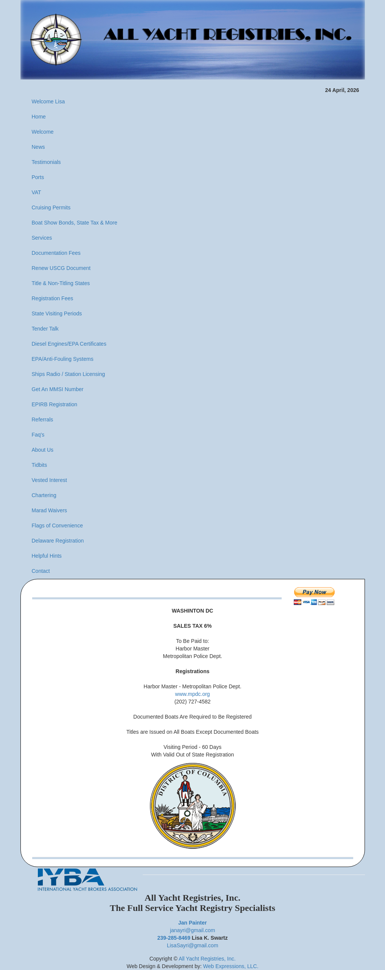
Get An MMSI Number (58, 389)
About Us (43, 450)
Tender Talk (45, 329)
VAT (36, 192)
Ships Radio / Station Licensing (68, 374)
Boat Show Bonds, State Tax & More (74, 223)
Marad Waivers (49, 510)
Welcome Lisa (48, 101)
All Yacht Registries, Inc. (207, 959)
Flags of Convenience (57, 525)
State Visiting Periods (57, 313)
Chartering (44, 495)
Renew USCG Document (61, 268)
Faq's (38, 435)
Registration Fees (52, 298)
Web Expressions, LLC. (231, 966)
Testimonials (46, 162)
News (38, 147)
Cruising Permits (51, 207)
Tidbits (39, 465)
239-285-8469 (173, 938)
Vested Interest (49, 480)
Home (39, 117)
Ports (38, 177)
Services (42, 238)
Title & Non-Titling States (61, 283)
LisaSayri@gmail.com (192, 945)
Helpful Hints (47, 556)
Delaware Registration (58, 541)
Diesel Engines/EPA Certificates (69, 344)
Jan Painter (192, 923)
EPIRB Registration (55, 404)
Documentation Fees (56, 253)
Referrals (42, 419)
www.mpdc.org (192, 694)
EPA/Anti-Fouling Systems (63, 359)
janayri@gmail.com (192, 930)
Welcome (43, 132)
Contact (41, 571)
